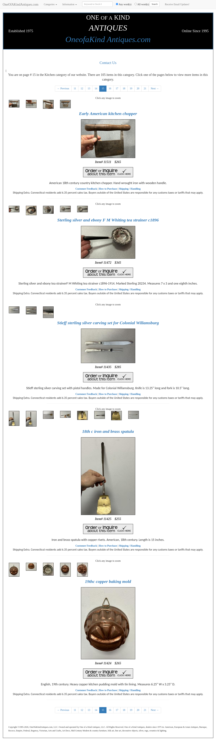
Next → (155, 88)
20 (138, 88)
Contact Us (108, 63)
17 (117, 88)
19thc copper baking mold (108, 581)
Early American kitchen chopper (108, 113)
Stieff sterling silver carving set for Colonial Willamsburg (108, 322)
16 (110, 88)
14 (96, 88)
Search (155, 4)
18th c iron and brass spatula (108, 431)
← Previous (63, 88)
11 (75, 88)
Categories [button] (50, 4)
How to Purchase (108, 188)
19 (131, 88)
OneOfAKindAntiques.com (20, 4)
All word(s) (140, 4)
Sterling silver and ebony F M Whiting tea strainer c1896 (108, 220)
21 (145, 88)
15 (103, 88)
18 (124, 88)
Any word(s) (122, 4)
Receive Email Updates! (177, 4)
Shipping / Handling (130, 188)
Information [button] (69, 4)
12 (82, 88)
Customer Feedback (86, 188)
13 (89, 88)
